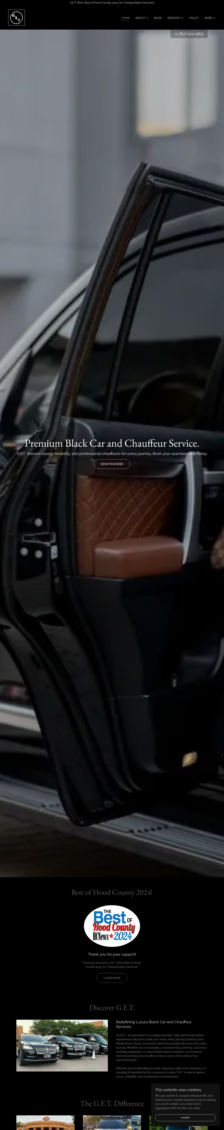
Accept (185, 1117)
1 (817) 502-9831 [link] (190, 33)
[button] (141, 18)
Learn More (112, 978)
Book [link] (158, 18)
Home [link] (126, 18)
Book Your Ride (112, 464)
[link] (16, 17)
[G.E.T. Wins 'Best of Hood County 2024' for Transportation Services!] (112, 3)
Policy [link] (194, 18)
